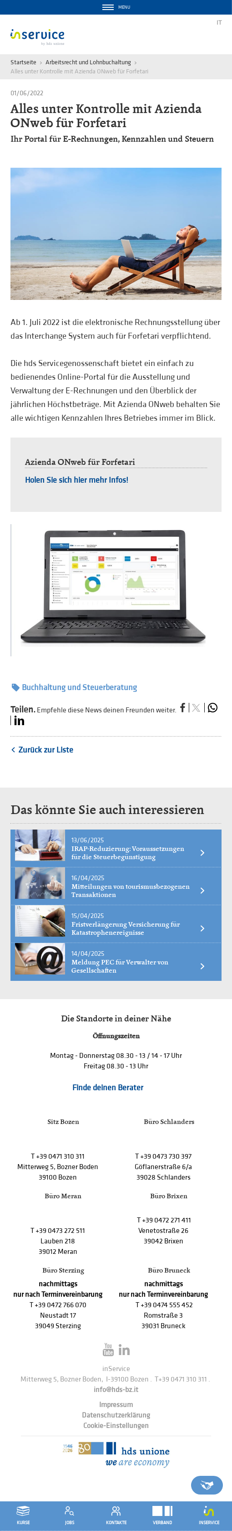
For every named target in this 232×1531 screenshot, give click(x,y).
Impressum (116, 1405)
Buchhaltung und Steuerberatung (74, 687)
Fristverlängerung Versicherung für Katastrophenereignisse (138, 928)
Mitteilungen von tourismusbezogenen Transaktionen (138, 890)
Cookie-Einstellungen (116, 1426)
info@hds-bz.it (116, 1390)
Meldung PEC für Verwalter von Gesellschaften (138, 966)
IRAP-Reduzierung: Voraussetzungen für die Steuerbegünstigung (138, 853)
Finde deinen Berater (107, 1088)
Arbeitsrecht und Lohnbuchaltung (88, 62)
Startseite (23, 62)
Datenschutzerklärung (116, 1415)
